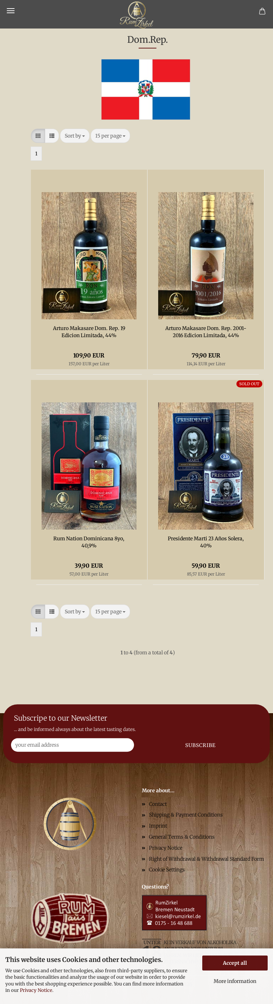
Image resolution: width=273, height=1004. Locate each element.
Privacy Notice (36, 990)
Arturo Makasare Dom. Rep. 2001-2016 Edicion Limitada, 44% (205, 332)
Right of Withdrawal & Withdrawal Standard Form (206, 859)
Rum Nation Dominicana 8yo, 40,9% (88, 542)
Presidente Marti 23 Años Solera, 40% (206, 542)
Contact (158, 804)
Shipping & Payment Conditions (186, 815)
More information (235, 981)
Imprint (158, 826)
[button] (38, 136)
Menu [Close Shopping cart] (11, 10)
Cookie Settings (167, 869)
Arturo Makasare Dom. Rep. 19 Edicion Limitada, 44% (89, 332)
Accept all (235, 963)
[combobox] (75, 136)
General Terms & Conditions (182, 837)
